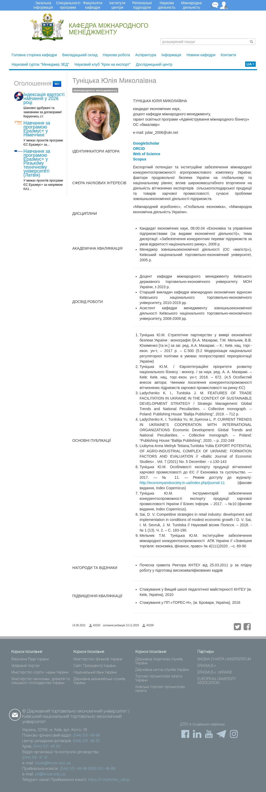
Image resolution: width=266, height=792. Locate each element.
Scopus (139, 159)
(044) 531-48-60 (46, 746)
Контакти (228, 55)
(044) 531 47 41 (35, 758)
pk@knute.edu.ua (50, 774)
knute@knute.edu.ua (52, 763)
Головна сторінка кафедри (34, 55)
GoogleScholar (146, 143)
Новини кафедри (201, 55)
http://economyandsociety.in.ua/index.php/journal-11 (182, 483)
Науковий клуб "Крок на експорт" (102, 64)
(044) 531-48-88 (73, 769)
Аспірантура (145, 55)
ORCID (139, 148)
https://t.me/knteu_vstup (109, 780)
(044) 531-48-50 (86, 741)
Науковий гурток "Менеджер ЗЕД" (40, 64)
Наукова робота (116, 55)
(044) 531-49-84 (86, 735)
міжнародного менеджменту (95, 90)
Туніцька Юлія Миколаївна (114, 80)
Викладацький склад (80, 55)
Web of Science (146, 154)
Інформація (171, 55)
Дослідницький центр (154, 64)
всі (57, 84)
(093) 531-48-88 (101, 769)
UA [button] (250, 64)
